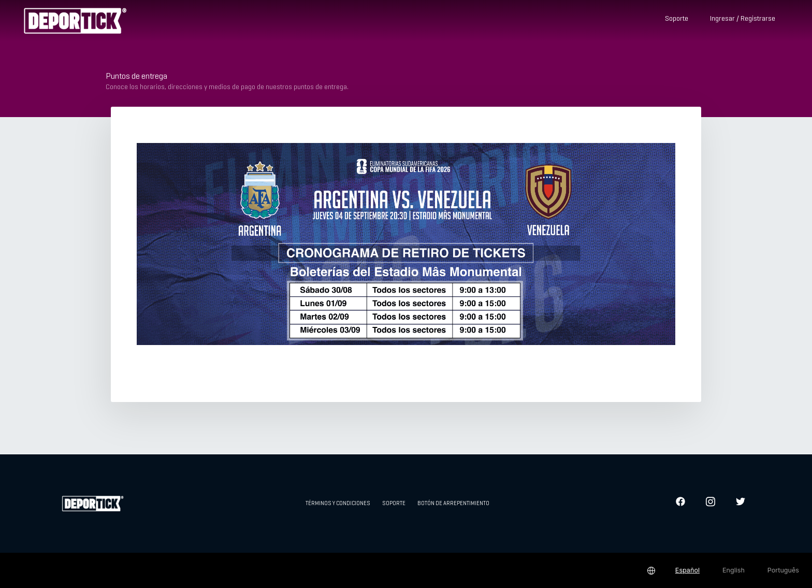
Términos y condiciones (338, 503)
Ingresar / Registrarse (742, 19)
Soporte (676, 19)
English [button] (733, 570)
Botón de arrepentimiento (453, 503)
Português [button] (783, 570)
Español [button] (687, 570)
